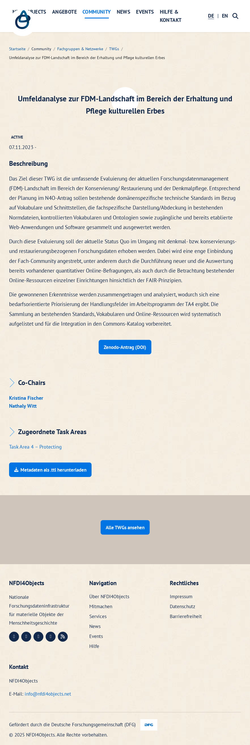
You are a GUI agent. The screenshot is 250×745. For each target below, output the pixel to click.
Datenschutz (182, 606)
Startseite (17, 48)
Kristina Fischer (26, 397)
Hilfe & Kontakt (171, 16)
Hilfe (94, 645)
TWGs (114, 48)
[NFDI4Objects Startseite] (23, 23)
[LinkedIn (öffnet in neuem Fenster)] (26, 636)
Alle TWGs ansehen (125, 527)
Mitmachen (100, 606)
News (124, 12)
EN (225, 15)
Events (145, 12)
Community (96, 12)
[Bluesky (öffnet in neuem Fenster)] (51, 636)
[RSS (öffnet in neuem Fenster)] (63, 636)
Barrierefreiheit (186, 616)
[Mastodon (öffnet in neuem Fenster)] (14, 636)
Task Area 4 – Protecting (35, 446)
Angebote (64, 12)
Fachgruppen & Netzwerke (80, 48)
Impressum (181, 596)
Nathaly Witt (23, 405)
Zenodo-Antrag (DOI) (125, 347)
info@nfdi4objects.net (48, 693)
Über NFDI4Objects (109, 596)
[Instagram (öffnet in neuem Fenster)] (38, 636)
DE (211, 15)
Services (98, 616)
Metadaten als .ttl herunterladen (50, 469)
